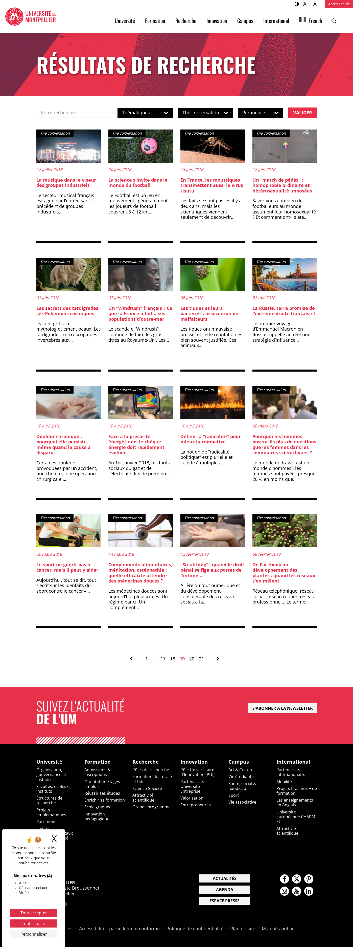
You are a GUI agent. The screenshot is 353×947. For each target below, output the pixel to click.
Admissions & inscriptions (97, 772)
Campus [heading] (238, 762)
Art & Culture (240, 769)
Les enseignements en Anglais (294, 802)
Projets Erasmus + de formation (296, 791)
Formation (155, 20)
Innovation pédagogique (96, 816)
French (315, 20)
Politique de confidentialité (195, 929)
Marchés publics (279, 929)
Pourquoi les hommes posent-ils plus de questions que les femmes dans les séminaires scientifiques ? (284, 444)
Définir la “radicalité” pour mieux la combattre (210, 439)
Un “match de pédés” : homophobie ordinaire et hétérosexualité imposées (282, 185)
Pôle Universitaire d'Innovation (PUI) (197, 772)
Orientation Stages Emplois (102, 784)
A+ (307, 3)
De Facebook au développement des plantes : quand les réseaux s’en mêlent (283, 573)
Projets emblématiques (51, 812)
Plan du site (242, 929)
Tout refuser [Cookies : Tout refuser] (33, 923)
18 (172, 659)
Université (125, 20)
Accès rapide (339, 4)
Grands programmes (152, 807)
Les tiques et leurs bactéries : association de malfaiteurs (209, 313)
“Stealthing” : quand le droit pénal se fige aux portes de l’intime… (212, 570)
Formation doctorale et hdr (152, 779)
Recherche (185, 20)
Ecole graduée (97, 807)
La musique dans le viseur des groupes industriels (66, 182)
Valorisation (191, 798)
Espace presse (224, 900)
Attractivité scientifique (143, 797)
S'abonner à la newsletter (282, 708)
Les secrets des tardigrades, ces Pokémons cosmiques (68, 311)
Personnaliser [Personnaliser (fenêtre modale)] (33, 934)
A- (316, 3)
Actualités (225, 878)
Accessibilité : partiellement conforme (119, 929)
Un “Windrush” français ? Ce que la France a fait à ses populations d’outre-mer (140, 313)
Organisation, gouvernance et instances (51, 774)
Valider (302, 113)
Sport (233, 795)
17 (163, 659)
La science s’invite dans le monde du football (138, 182)
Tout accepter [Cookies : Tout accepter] (33, 913)
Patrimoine (47, 821)
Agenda (224, 889)
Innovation (216, 20)
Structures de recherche (49, 800)
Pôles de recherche (150, 769)
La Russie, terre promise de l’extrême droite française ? (284, 311)
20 (191, 659)
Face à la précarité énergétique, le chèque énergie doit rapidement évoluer (136, 444)
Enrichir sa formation (104, 800)
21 (201, 659)
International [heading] (293, 762)
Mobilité (284, 781)
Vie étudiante (241, 776)
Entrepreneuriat (195, 805)
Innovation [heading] (194, 762)
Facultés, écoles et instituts (53, 789)
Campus (245, 20)
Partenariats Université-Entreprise (192, 786)
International (276, 20)
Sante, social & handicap (242, 786)
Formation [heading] (97, 762)
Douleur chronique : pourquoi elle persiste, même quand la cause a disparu (63, 444)
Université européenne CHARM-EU (296, 816)
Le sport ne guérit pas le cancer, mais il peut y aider (67, 567)
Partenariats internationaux (290, 772)
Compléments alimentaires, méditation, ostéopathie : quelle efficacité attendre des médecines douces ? (140, 573)
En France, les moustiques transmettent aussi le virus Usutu (211, 185)
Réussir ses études (102, 793)
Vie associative (242, 802)
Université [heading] (49, 762)
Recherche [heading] (145, 762)
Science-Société (147, 788)
